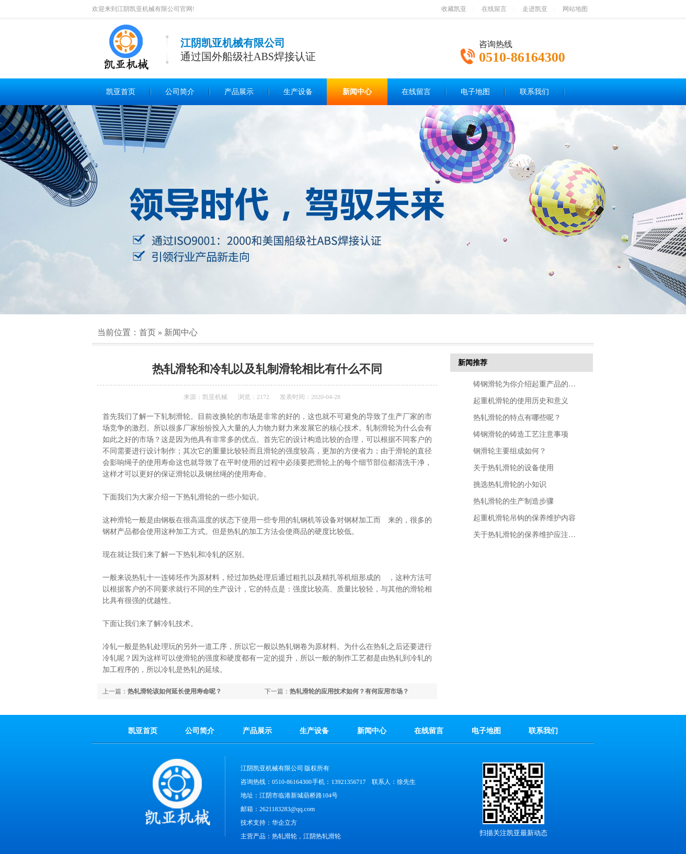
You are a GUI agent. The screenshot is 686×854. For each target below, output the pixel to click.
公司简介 (180, 92)
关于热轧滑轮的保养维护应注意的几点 (535, 535)
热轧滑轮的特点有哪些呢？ (517, 418)
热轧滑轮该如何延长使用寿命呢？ (175, 691)
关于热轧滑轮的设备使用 (513, 468)
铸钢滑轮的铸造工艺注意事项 (520, 434)
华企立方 (284, 822)
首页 (147, 332)
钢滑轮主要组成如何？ (509, 451)
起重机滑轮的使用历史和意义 (520, 401)
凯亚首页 (120, 92)
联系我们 (534, 92)
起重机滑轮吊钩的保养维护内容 (524, 518)
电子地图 (475, 92)
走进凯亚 (534, 9)
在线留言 (494, 9)
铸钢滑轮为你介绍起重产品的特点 (528, 384)
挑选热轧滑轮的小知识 (509, 484)
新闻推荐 (472, 363)
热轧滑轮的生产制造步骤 (513, 501)
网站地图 (575, 9)
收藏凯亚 (453, 9)
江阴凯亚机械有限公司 (272, 768)
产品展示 (239, 92)
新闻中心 (357, 92)
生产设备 (298, 92)
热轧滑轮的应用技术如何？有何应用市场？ (349, 691)
